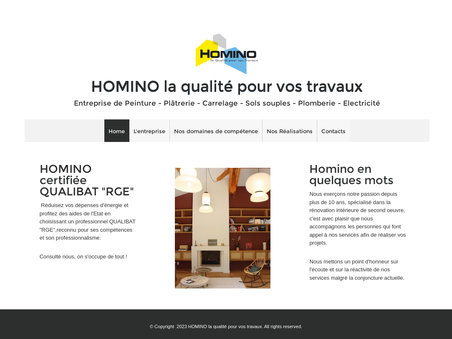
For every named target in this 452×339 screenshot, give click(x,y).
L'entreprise (149, 131)
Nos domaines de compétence (216, 131)
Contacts (333, 131)
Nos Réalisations (290, 131)
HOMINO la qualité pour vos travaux (227, 86)
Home (117, 131)
